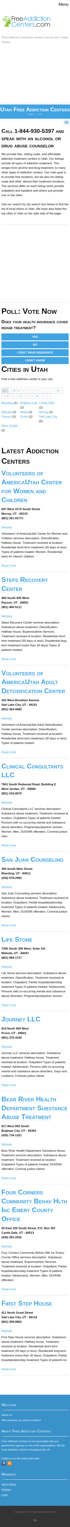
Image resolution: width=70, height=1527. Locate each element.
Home (31, 114)
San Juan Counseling (32, 859)
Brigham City (28, 403)
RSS (10, 1463)
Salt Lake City (48, 416)
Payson (6, 416)
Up (35, 1520)
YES (35, 336)
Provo (24, 416)
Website (6, 527)
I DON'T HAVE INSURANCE (35, 352)
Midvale (6, 412)
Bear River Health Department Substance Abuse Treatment (34, 1107)
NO (35, 344)
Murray (43, 412)
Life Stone (16, 939)
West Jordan (9, 425)
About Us (6, 1414)
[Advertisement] (35, 77)
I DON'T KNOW (35, 360)
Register (6, 1489)
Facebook (3, 1463)
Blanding (7, 403)
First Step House (26, 1303)
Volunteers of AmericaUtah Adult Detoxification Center (33, 682)
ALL (5, 390)
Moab (24, 412)
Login (4, 1494)
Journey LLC (20, 1019)
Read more (8, 565)
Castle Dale (46, 403)
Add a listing (8, 1484)
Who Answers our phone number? (21, 1420)
